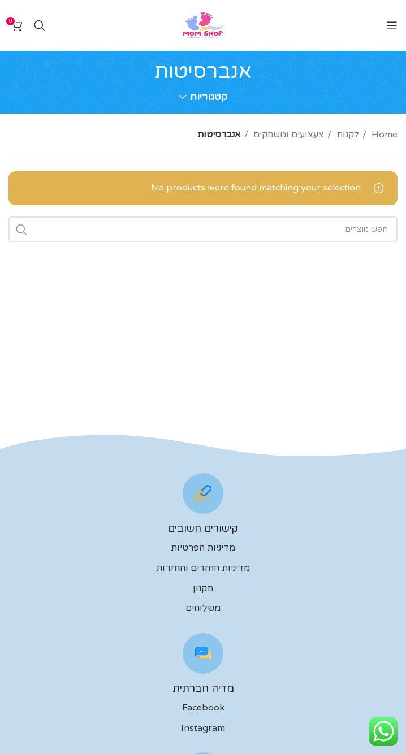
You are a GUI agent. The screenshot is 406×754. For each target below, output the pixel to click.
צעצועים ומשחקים (287, 134)
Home (383, 134)
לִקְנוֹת (346, 134)
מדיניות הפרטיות (203, 547)
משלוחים (203, 608)
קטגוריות (208, 97)
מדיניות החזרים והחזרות (203, 568)
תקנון (203, 588)
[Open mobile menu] (392, 25)
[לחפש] (39, 25)
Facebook (203, 707)
